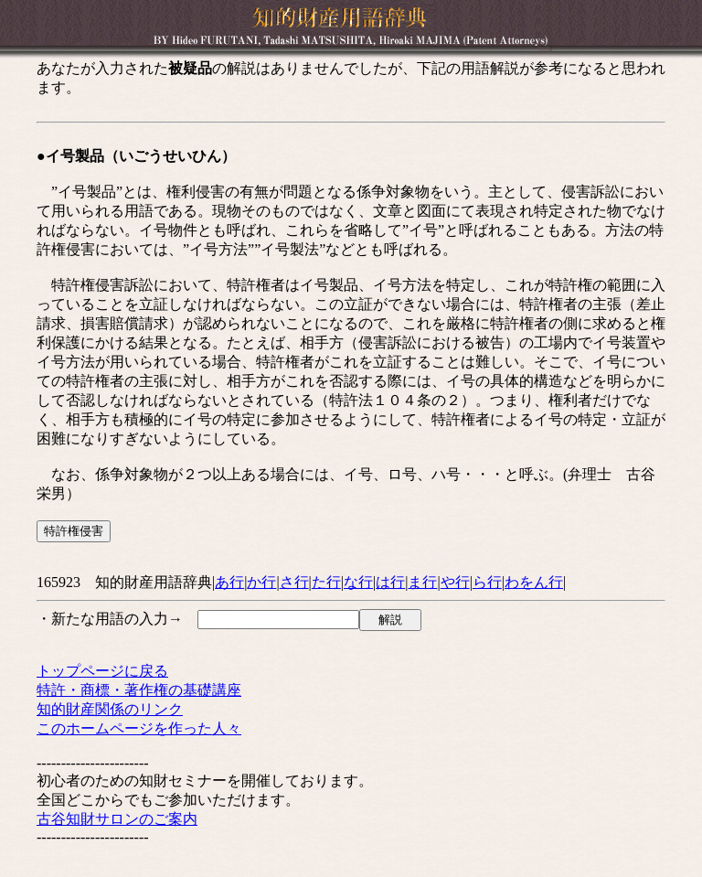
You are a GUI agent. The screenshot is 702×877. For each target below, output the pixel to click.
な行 (358, 582)
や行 (455, 582)
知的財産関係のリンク (110, 709)
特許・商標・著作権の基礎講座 (139, 690)
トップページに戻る (102, 671)
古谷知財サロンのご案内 (117, 819)
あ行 (229, 582)
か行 (261, 582)
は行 (390, 582)
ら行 (487, 582)
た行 (326, 582)
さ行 (294, 582)
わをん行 (534, 582)
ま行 (422, 582)
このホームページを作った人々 (139, 728)
